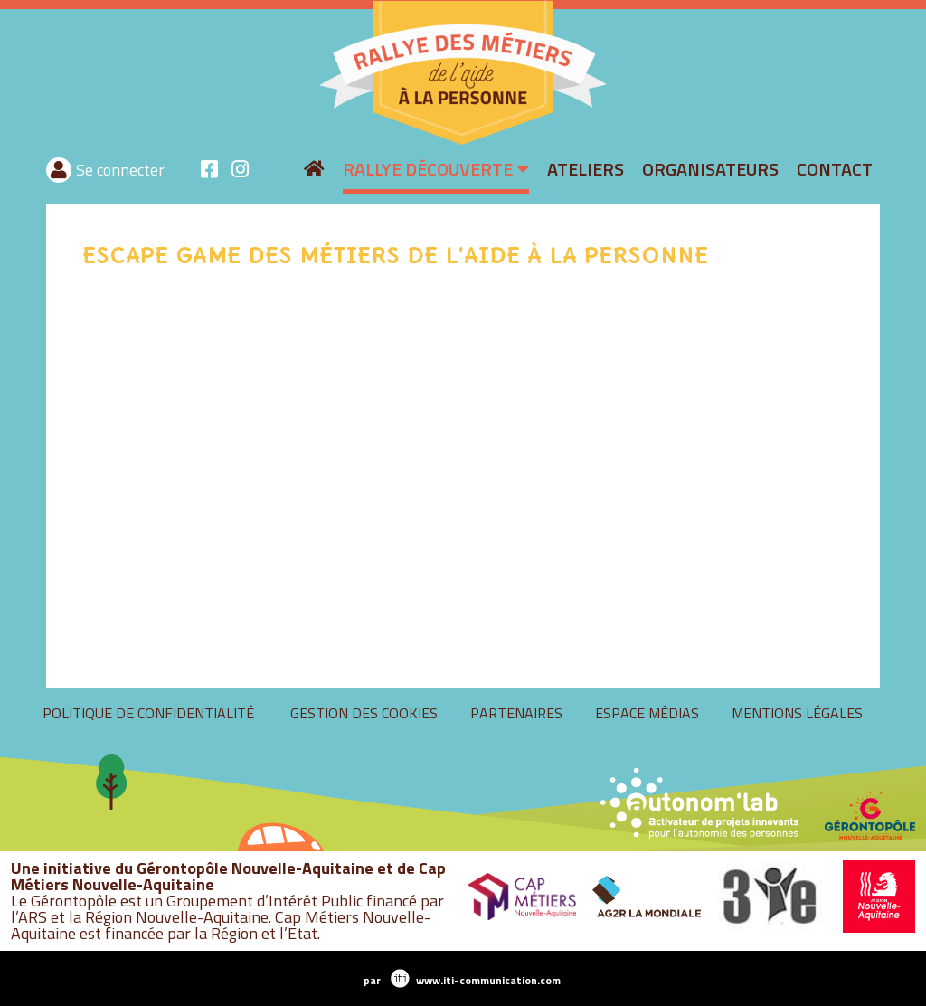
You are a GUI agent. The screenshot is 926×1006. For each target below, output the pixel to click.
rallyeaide (309, 142)
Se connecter (738, 169)
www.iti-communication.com (488, 980)
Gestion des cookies (659, 713)
